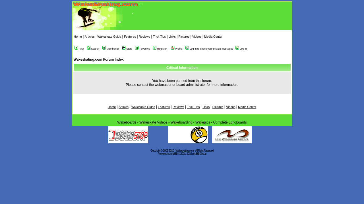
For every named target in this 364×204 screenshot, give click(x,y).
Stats (127, 48)
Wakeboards (126, 122)
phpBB (173, 153)
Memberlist (110, 48)
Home (78, 36)
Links (172, 36)
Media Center (213, 36)
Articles (90, 36)
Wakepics (202, 122)
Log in (241, 48)
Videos (196, 36)
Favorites (142, 48)
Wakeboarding (182, 122)
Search (93, 48)
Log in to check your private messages (209, 48)
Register (160, 48)
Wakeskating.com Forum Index (99, 59)
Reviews (144, 36)
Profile (177, 48)
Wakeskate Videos (153, 122)
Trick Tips (159, 36)
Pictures (184, 36)
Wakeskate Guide (109, 36)
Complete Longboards (230, 122)
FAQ (79, 48)
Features (130, 36)
